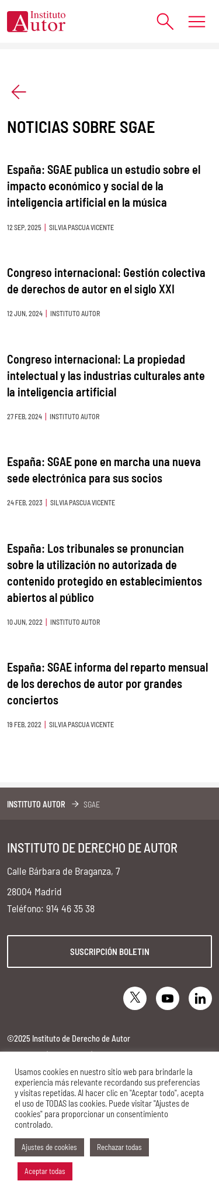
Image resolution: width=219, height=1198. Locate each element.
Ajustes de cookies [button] (49, 1147)
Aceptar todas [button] (45, 1171)
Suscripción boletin (110, 951)
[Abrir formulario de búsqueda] (159, 21)
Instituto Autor (36, 804)
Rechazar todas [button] (119, 1147)
